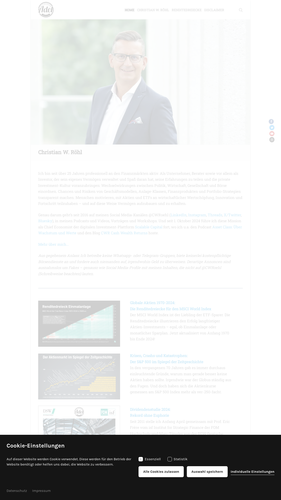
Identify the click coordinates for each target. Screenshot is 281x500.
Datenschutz (17, 491)
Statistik (178, 459)
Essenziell (150, 459)
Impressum (41, 491)
